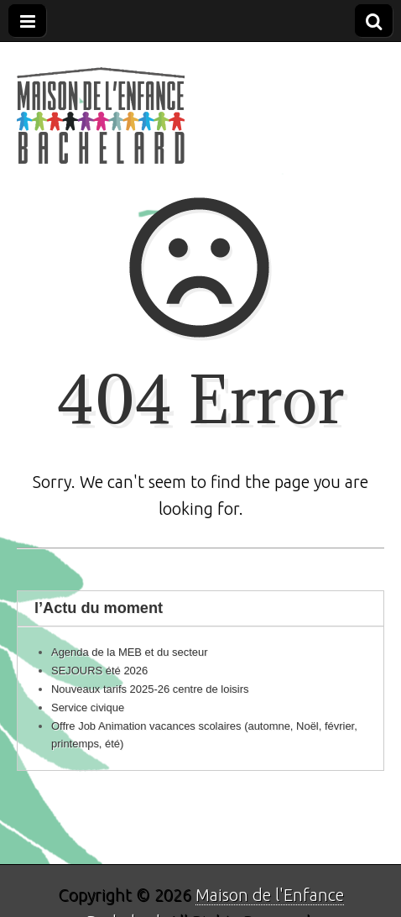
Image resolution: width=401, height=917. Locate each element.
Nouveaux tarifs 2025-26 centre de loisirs (149, 689)
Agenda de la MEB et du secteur (129, 652)
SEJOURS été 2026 (99, 670)
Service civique (87, 707)
